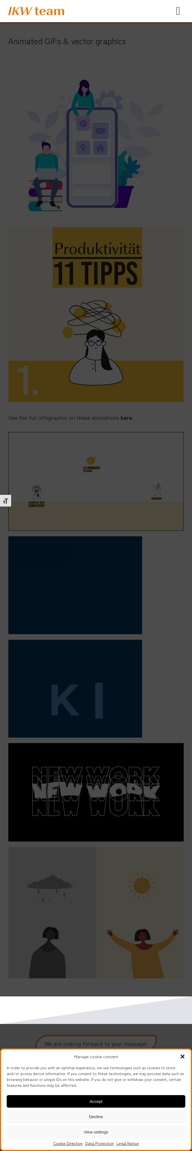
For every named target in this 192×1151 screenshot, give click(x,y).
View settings (96, 1132)
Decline (96, 1116)
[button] (182, 1056)
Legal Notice (127, 1143)
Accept (96, 1101)
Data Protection (99, 1143)
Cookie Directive (67, 1143)
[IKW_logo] (36, 10)
